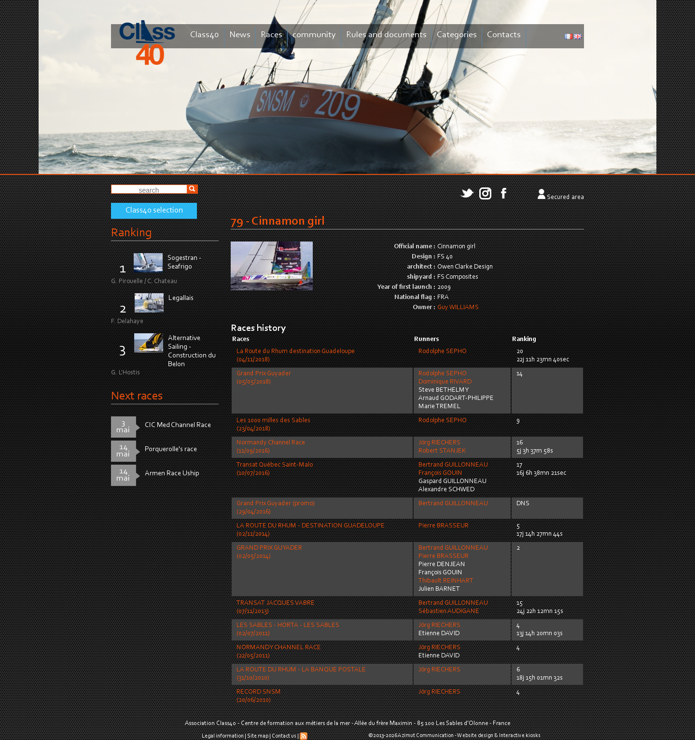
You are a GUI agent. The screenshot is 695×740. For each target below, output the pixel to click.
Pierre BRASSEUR (443, 526)
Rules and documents (386, 35)
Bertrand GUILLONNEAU (453, 465)
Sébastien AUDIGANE (448, 611)
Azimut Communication (426, 736)
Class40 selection (154, 210)
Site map (257, 736)
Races (271, 35)
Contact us (284, 736)
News (239, 35)
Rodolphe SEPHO (442, 351)
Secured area (565, 197)
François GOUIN (440, 473)
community (314, 35)
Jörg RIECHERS (439, 443)
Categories (457, 35)
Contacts (504, 35)
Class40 (204, 35)
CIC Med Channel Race (178, 425)
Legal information (223, 736)
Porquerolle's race (171, 449)
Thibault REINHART (445, 581)
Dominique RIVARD (445, 382)
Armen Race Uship (172, 473)
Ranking (131, 233)
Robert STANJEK (442, 451)
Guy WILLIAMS (458, 307)
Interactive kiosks (520, 736)
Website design (475, 736)
